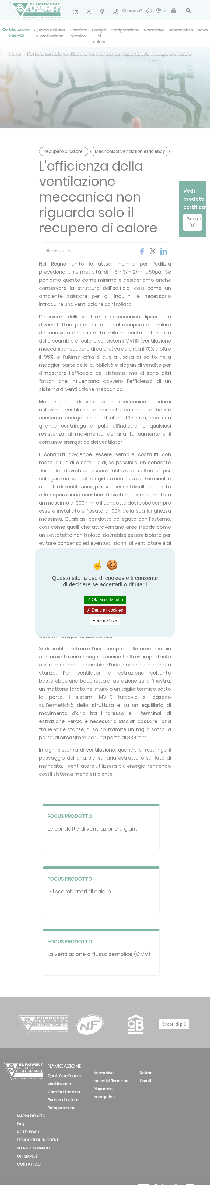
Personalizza (105, 620)
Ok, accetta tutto (105, 599)
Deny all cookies (105, 610)
